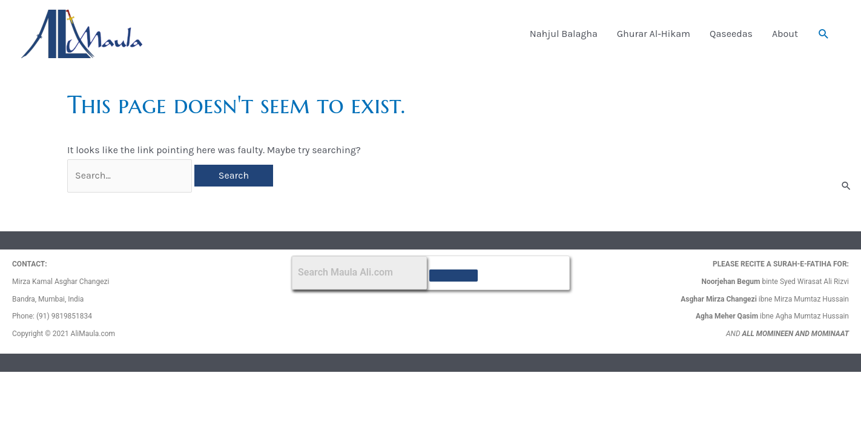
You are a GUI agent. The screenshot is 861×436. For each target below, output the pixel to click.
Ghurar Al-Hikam (653, 33)
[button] (823, 34)
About (785, 33)
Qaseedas (731, 33)
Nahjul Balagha (564, 33)
